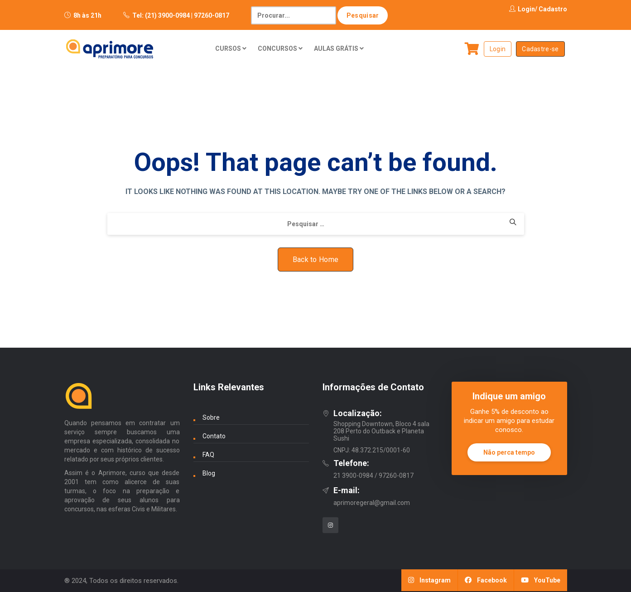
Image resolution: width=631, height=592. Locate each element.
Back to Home (316, 259)
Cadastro (553, 9)
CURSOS (230, 48)
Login (522, 9)
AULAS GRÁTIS (339, 48)
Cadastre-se (540, 49)
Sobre (211, 417)
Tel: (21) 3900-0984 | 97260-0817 (180, 15)
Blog (208, 473)
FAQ (208, 454)
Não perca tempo (509, 452)
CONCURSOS (280, 48)
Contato (214, 436)
